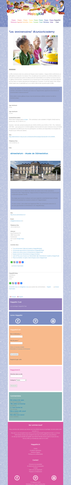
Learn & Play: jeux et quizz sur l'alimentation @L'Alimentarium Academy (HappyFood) (36, 256)
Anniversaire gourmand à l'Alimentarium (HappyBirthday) (28, 250)
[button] (13, 50)
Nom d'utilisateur (15, 334)
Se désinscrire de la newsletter (35, 466)
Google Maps (20, 239)
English (49, 287)
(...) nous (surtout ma (16, 407)
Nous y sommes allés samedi (18, 411)
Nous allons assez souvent (17, 415)
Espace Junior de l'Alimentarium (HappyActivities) (26, 254)
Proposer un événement (35, 471)
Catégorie (13, 380)
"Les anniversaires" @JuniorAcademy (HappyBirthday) (27, 248)
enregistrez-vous (24, 287)
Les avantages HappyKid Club (18, 306)
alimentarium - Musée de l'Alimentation (29, 153)
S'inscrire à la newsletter (35, 464)
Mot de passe (14, 340)
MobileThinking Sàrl (39, 484)
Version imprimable (17, 266)
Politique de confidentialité (35, 454)
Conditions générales (35, 450)
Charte (35, 448)
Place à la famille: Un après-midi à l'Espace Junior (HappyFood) (30, 258)
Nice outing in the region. (17, 400)
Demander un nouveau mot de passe (20, 349)
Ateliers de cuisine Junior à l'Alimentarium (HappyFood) (28, 252)
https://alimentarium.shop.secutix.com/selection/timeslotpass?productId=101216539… (32, 137)
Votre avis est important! (35, 470)
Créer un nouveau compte (17, 347)
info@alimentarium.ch (16, 221)
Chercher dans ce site (16, 374)
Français (13, 297)
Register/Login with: (16, 359)
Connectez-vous (13, 287)
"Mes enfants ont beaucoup (17, 404)
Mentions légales (35, 452)
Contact (35, 468)
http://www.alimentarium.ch (17, 215)
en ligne (26, 119)
